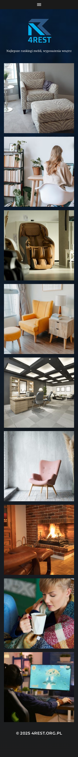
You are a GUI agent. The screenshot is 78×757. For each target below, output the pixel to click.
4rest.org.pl (46, 733)
